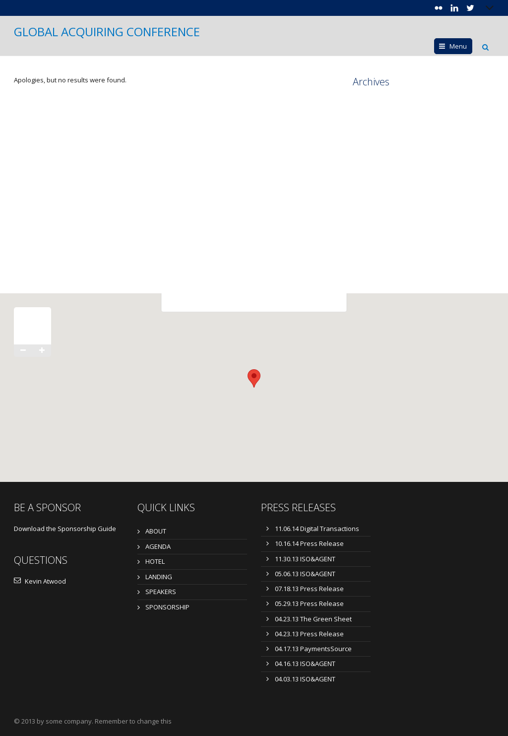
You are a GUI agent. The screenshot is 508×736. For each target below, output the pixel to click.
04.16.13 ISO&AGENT (305, 663)
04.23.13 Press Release (309, 633)
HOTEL (155, 561)
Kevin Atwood (40, 581)
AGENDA (158, 546)
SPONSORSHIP (167, 606)
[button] (254, 378)
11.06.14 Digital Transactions (317, 528)
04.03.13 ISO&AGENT (305, 678)
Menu (458, 46)
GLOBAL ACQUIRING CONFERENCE (107, 32)
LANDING (158, 576)
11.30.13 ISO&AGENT (305, 558)
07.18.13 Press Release (309, 588)
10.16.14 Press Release (309, 543)
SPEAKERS (160, 591)
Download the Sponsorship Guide (65, 528)
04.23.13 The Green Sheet (313, 618)
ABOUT (155, 531)
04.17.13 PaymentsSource (313, 648)
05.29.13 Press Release (309, 603)
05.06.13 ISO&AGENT (305, 573)
